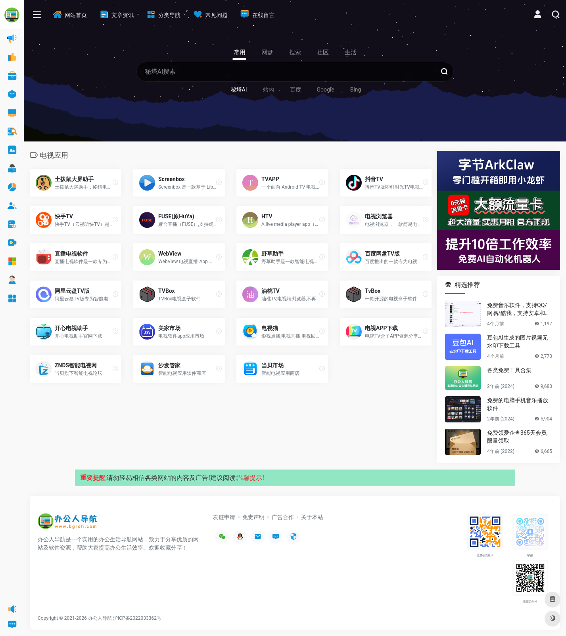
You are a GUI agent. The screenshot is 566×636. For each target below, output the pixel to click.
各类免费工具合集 (509, 370)
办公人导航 (100, 618)
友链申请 (224, 517)
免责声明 (253, 517)
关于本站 (312, 517)
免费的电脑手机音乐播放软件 (517, 404)
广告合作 (283, 517)
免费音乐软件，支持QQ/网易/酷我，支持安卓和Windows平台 (519, 309)
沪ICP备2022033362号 (137, 618)
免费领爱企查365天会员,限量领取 (517, 437)
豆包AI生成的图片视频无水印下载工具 (517, 341)
